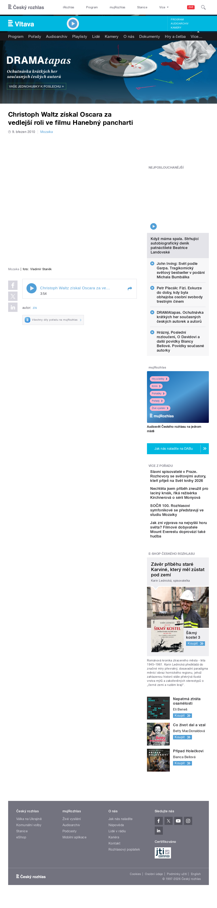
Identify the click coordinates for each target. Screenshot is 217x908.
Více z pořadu (161, 439)
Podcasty (69, 844)
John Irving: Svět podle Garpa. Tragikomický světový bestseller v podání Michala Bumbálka (181, 243)
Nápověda (116, 838)
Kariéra (113, 850)
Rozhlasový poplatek (124, 863)
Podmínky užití (177, 887)
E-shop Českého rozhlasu (172, 567)
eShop (21, 850)
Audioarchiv (179, 23)
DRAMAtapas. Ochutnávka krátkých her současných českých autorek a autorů (180, 289)
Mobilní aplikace (74, 850)
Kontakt (114, 857)
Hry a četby (159, 351)
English (196, 887)
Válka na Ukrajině (29, 832)
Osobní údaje (154, 887)
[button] (129, 232)
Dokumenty (149, 36)
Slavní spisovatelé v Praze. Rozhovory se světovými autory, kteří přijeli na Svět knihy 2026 (190, 453)
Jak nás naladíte (120, 832)
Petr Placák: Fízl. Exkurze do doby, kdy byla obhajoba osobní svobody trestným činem (180, 267)
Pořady (34, 36)
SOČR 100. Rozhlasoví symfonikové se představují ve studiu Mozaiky (187, 510)
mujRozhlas (106, 7)
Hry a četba (175, 36)
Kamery (176, 27)
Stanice (127, 7)
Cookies (135, 887)
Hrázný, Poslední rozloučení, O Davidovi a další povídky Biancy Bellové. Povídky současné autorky (180, 314)
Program (85, 7)
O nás (129, 36)
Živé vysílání (160, 381)
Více (196, 36)
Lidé (96, 36)
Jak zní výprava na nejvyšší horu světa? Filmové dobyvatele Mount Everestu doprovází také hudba (191, 538)
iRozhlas (66, 7)
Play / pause (31, 232)
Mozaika (46, 132)
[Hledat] (203, 7)
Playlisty (79, 36)
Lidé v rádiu (117, 844)
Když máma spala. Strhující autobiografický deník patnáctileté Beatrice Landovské (174, 218)
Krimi (156, 359)
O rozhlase (146, 7)
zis (35, 251)
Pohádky (158, 366)
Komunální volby (28, 838)
